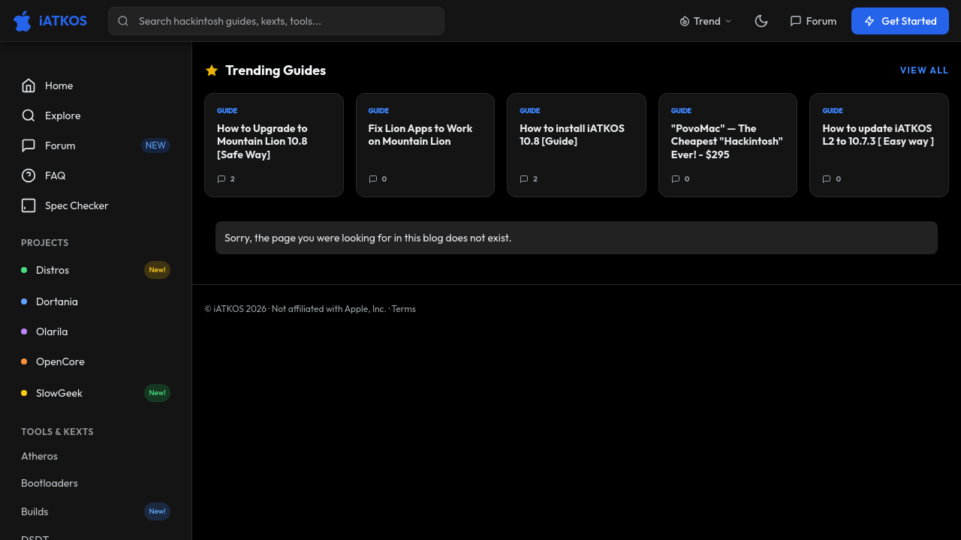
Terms (403, 308)
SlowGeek (95, 393)
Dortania (49, 301)
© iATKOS (235, 308)
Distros (95, 270)
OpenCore (53, 361)
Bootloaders (49, 483)
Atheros (39, 456)
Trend (706, 21)
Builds (95, 511)
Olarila (44, 331)
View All (924, 70)
